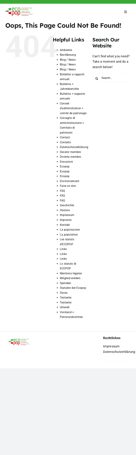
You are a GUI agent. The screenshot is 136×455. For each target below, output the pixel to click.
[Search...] (111, 77)
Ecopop (65, 166)
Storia (64, 292)
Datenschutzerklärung (74, 147)
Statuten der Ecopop (73, 288)
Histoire (65, 210)
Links (63, 249)
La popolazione (70, 229)
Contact (65, 137)
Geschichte (67, 205)
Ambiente (66, 50)
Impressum (67, 215)
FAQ (62, 190)
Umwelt (65, 307)
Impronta (66, 220)
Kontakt (65, 225)
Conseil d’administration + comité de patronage (73, 108)
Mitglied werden (70, 278)
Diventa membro (70, 156)
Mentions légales (71, 273)
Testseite (65, 297)
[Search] (96, 78)
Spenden (65, 283)
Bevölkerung (68, 54)
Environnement (69, 181)
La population (69, 234)
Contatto (65, 142)
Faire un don (68, 186)
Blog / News (68, 59)
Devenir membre (70, 152)
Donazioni (66, 161)
